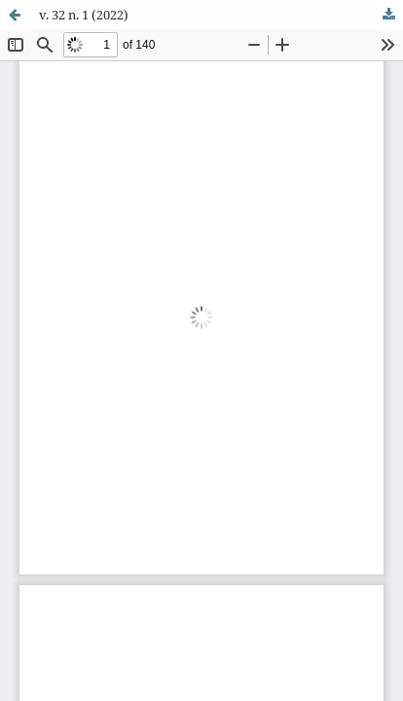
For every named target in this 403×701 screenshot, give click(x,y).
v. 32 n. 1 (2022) (83, 14)
